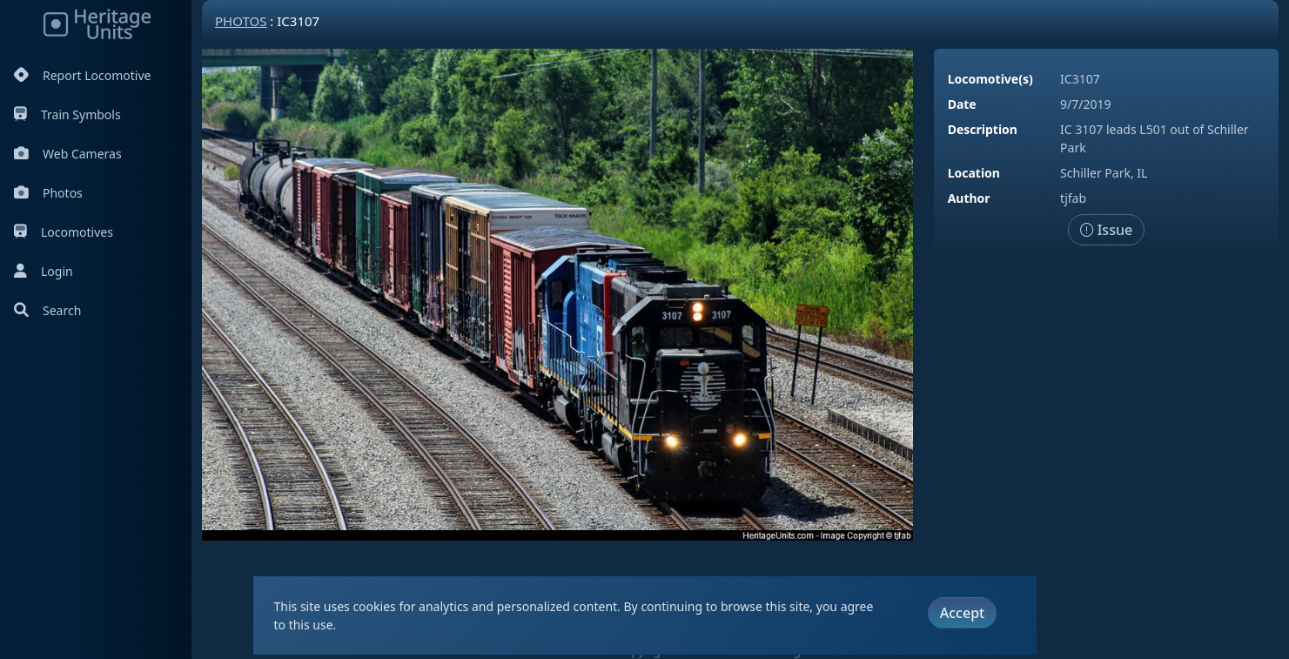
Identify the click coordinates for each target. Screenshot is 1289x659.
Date (962, 104)
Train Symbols (67, 114)
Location (974, 173)
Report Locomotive (82, 75)
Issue (1106, 229)
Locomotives (63, 232)
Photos (48, 193)
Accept (962, 612)
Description (982, 129)
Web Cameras (68, 153)
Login (43, 271)
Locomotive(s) (990, 79)
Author (969, 198)
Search (47, 310)
